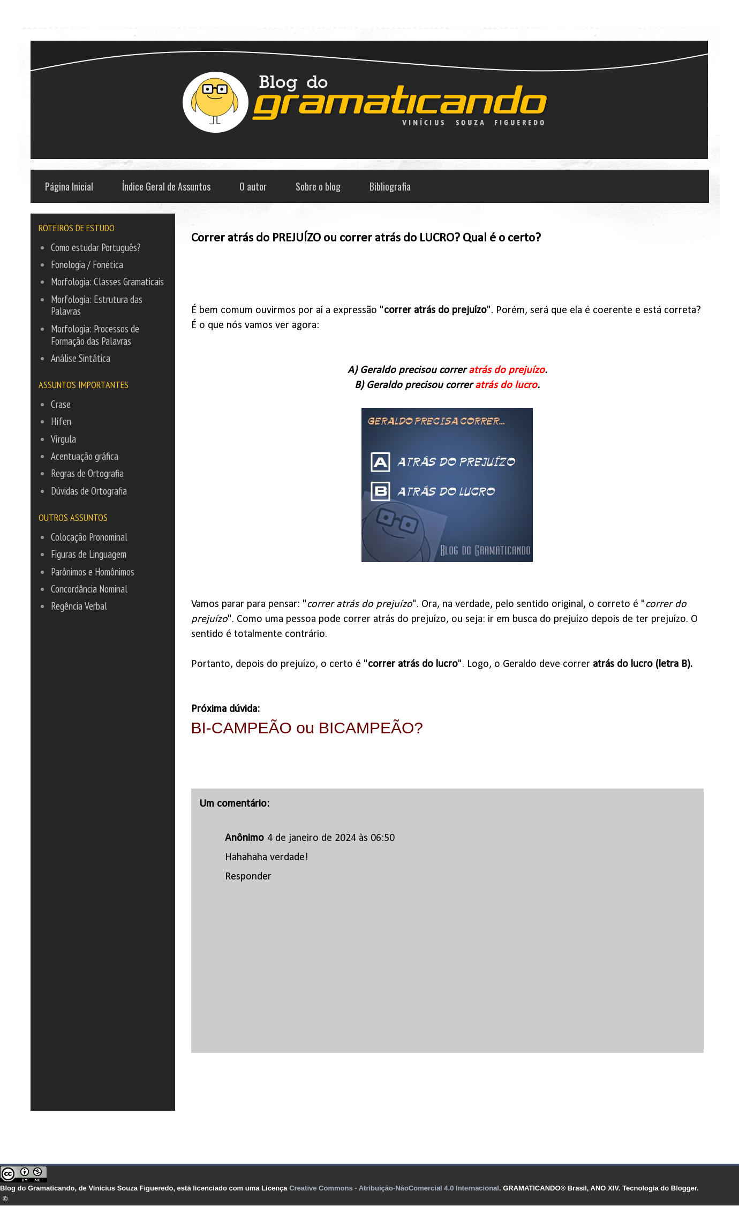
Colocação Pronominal (89, 536)
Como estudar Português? (95, 247)
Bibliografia (390, 186)
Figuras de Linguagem (88, 554)
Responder (248, 876)
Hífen (61, 421)
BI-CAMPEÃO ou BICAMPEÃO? (309, 728)
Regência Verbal (79, 606)
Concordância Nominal (89, 588)
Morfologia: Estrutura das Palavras (96, 305)
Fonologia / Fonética (87, 264)
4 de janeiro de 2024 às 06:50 (331, 838)
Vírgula (63, 439)
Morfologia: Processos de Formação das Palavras (95, 334)
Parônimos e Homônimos (92, 571)
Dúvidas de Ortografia (89, 490)
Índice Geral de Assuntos (166, 186)
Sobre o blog (318, 186)
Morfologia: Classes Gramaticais (107, 281)
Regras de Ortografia (87, 473)
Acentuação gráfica (84, 456)
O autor (253, 186)
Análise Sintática (80, 358)
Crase (61, 404)
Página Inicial (69, 186)
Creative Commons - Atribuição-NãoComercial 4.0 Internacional (394, 1188)
